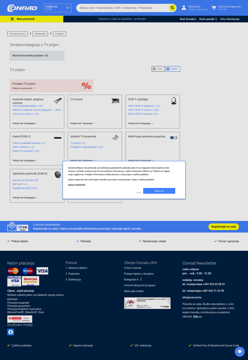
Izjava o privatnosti (76, 184)
